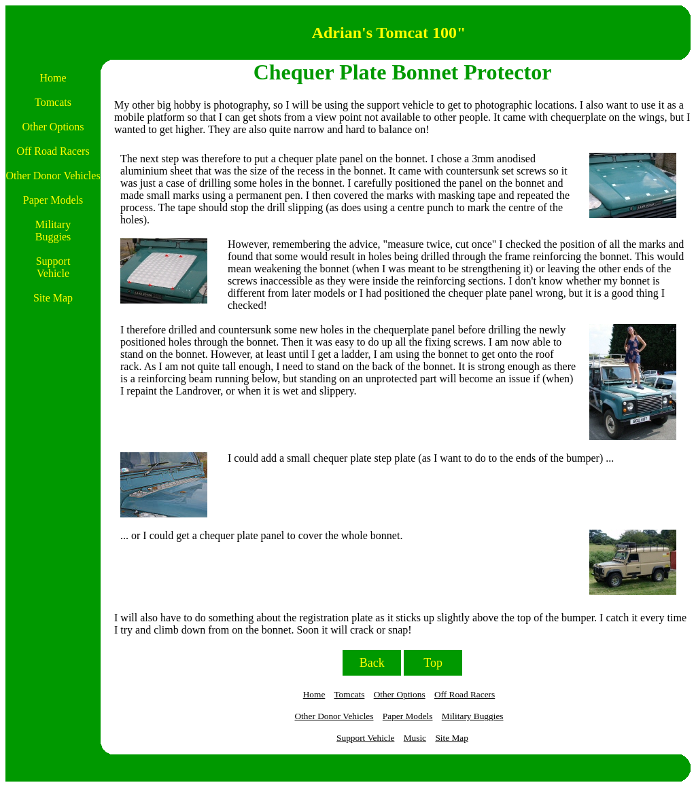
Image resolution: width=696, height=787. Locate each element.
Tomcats (349, 694)
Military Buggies (473, 716)
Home (314, 694)
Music (415, 738)
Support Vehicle (365, 738)
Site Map (451, 738)
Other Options (399, 694)
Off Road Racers (464, 694)
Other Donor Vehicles (333, 716)
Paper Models (408, 716)
